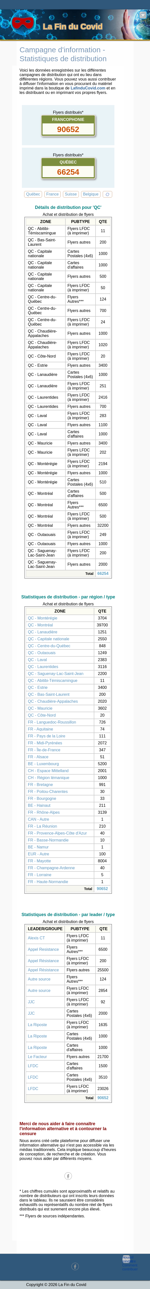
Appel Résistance (43, 961)
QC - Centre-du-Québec (49, 646)
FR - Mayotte (39, 861)
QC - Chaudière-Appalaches (53, 701)
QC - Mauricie (40, 708)
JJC (31, 1002)
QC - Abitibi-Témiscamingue (52, 680)
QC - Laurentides (43, 667)
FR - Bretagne (40, 785)
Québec (33, 194)
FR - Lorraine (39, 875)
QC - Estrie (38, 687)
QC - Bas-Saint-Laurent (48, 694)
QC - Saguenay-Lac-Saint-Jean (55, 674)
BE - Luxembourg (43, 764)
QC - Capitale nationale (48, 639)
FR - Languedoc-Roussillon (52, 722)
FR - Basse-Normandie (48, 840)
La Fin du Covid (73, 26)
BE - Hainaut (39, 805)
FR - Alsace (38, 757)
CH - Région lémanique (48, 778)
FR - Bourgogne (42, 798)
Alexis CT (36, 938)
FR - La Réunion (42, 826)
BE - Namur (38, 847)
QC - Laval (37, 660)
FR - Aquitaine (40, 729)
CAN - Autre (38, 819)
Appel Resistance (43, 949)
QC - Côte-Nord (42, 715)
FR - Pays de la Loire (46, 736)
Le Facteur (37, 1057)
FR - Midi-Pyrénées (45, 743)
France (52, 194)
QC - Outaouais (41, 653)
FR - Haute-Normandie (48, 882)
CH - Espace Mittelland (48, 771)
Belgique (91, 194)
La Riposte (37, 1025)
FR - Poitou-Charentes (48, 791)
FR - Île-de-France (44, 750)
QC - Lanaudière (42, 632)
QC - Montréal (40, 625)
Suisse (71, 194)
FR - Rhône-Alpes (44, 812)
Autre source (39, 979)
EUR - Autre (38, 854)
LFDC (33, 1066)
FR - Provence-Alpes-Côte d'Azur (57, 833)
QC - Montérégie (42, 618)
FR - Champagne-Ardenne (51, 868)
